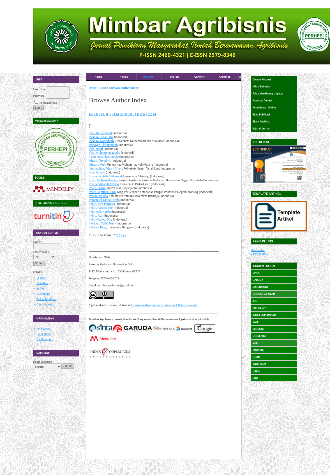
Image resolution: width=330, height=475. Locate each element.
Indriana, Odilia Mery (102, 223)
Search (174, 76)
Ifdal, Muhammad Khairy (104, 153)
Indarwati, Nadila (100, 212)
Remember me (48, 103)
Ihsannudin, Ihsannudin (104, 157)
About (124, 76)
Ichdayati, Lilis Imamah (103, 145)
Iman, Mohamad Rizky (103, 180)
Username (39, 89)
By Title (40, 288)
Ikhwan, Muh (97, 164)
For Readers (43, 328)
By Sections (43, 294)
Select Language (42, 361)
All (154, 114)
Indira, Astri (96, 215)
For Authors (43, 334)
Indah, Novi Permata (102, 204)
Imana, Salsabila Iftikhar (104, 184)
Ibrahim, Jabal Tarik (101, 137)
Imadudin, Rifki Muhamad (105, 176)
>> (124, 235)
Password (39, 96)
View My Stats (259, 254)
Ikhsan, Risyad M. (100, 161)
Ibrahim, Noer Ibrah (101, 141)
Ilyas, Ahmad (97, 172)
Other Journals (45, 304)
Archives (225, 76)
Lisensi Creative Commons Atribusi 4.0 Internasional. (164, 305)
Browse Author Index (125, 88)
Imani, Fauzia (97, 188)
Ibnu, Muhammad (100, 133)
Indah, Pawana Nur (101, 208)
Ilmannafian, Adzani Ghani (105, 168)
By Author (42, 283)
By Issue (41, 278)
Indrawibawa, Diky (100, 219)
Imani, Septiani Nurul (102, 192)
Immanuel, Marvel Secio (104, 200)
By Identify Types (46, 299)
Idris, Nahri (96, 149)
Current (199, 76)
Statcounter (258, 250)
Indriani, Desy (97, 227)
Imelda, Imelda (98, 196)
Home (98, 76)
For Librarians (44, 339)
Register (148, 76)
